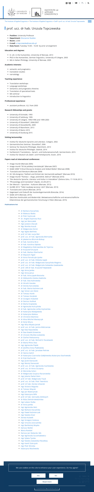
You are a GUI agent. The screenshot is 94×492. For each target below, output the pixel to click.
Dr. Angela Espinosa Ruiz (63, 218)
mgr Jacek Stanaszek (61, 361)
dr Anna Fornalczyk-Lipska (63, 257)
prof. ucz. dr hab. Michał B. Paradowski (69, 340)
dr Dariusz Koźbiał (60, 301)
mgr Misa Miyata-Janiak (62, 324)
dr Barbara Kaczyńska (61, 211)
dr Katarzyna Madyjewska (63, 311)
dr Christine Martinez (61, 317)
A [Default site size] (68, 3)
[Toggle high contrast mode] (76, 3)
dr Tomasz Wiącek (60, 389)
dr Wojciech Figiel (60, 255)
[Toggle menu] (90, 21)
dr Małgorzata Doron (61, 229)
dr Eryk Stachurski (60, 358)
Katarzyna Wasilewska (62, 448)
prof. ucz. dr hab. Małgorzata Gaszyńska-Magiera (73, 262)
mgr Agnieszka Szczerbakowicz (65, 435)
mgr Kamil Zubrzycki (61, 443)
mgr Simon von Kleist (61, 291)
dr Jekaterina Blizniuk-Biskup (64, 239)
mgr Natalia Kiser (60, 415)
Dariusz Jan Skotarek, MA (63, 433)
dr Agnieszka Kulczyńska (63, 306)
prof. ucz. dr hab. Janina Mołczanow (67, 327)
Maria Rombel (58, 430)
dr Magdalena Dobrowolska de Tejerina (69, 247)
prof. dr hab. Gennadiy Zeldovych (66, 397)
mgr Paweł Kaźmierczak (62, 412)
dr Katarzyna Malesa (61, 314)
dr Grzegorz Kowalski (61, 299)
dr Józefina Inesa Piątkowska (64, 348)
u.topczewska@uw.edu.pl (26, 43)
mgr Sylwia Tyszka (60, 438)
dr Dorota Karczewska (61, 286)
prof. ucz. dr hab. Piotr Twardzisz (66, 381)
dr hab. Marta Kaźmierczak (64, 288)
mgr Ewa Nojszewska (61, 330)
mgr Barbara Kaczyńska (62, 410)
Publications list (11, 204)
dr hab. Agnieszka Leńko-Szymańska (67, 309)
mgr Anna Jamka (59, 270)
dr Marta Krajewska (61, 304)
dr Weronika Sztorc (60, 371)
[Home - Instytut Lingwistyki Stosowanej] (36, 12)
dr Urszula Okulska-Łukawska (64, 335)
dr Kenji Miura (58, 322)
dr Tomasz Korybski (61, 296)
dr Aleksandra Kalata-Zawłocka (65, 278)
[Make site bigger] (66, 3)
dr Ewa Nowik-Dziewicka (62, 332)
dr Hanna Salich (59, 353)
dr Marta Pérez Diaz (61, 342)
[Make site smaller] (70, 3)
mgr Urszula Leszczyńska (63, 423)
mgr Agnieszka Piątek (61, 345)
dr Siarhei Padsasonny (62, 337)
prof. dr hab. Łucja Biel (62, 234)
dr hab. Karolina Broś (61, 242)
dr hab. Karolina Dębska (62, 244)
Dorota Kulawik (59, 417)
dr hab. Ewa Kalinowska (62, 280)
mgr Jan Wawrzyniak (61, 392)
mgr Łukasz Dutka (60, 402)
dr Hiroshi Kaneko (60, 283)
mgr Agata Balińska (60, 231)
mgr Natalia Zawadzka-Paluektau (66, 441)
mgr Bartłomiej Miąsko (62, 425)
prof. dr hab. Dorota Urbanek (64, 384)
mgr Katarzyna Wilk (60, 394)
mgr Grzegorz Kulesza (61, 420)
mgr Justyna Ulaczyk (61, 224)
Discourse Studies (28, 38)
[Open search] (87, 3)
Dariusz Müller (59, 428)
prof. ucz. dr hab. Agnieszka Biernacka (68, 237)
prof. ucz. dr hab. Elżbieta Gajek (66, 260)
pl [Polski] (83, 3)
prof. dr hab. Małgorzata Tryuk (65, 379)
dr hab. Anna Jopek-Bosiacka (64, 275)
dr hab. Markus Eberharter (64, 252)
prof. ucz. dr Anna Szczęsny (64, 368)
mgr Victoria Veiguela (61, 386)
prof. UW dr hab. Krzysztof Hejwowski (68, 268)
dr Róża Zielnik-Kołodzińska (64, 399)
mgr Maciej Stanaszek (61, 363)
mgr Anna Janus (59, 273)
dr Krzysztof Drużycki (61, 249)
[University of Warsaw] (18, 12)
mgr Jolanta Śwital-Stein (62, 376)
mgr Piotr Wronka (60, 446)
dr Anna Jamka (59, 404)
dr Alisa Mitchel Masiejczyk (64, 319)
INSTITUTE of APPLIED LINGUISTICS (51, 12)
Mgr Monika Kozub (60, 226)
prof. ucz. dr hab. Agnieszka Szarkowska (69, 366)
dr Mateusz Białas (60, 213)
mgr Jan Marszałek (60, 221)
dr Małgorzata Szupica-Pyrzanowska (67, 373)
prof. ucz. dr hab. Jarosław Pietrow (67, 350)
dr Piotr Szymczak (60, 216)
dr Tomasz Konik (59, 293)
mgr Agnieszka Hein (61, 407)
